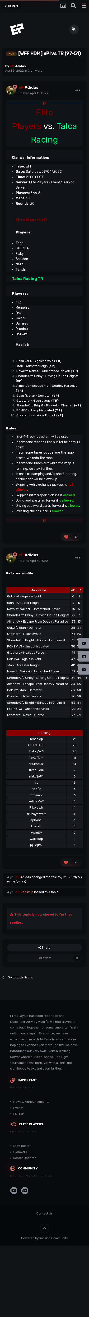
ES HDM (18, 1114)
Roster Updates (24, 1158)
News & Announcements (31, 1101)
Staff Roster (22, 1146)
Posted (33, 93)
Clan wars (35, 70)
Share (44, 947)
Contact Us (44, 1213)
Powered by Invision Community (44, 1238)
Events (18, 1108)
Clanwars (20, 1152)
